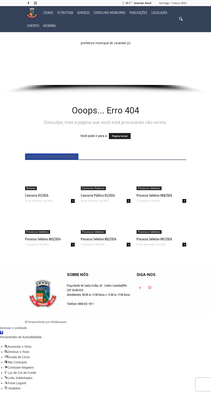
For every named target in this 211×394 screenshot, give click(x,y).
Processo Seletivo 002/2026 (98, 239)
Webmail (49, 26)
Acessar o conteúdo (13, 328)
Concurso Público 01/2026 (98, 195)
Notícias (30, 188)
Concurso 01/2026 (36, 195)
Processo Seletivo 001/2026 (154, 239)
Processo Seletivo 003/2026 (43, 239)
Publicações (138, 13)
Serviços (83, 13)
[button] (181, 19)
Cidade (48, 13)
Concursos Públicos (93, 188)
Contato (33, 26)
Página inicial (119, 136)
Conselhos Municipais (109, 13)
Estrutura (65, 13)
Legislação (159, 13)
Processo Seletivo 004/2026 (154, 195)
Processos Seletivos (149, 188)
